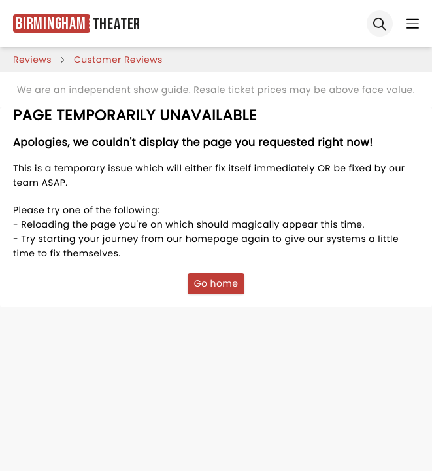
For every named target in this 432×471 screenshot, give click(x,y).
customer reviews (118, 59)
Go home (216, 283)
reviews (32, 59)
